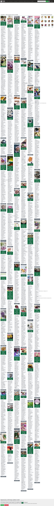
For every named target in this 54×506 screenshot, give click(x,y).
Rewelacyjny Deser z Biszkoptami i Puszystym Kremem (23, 106)
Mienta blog (30, 60)
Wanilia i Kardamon (3, 55)
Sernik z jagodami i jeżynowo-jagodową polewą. (3, 397)
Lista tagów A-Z (16, 1)
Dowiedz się (26, 503)
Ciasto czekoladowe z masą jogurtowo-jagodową (17, 21)
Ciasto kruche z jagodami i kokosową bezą (17, 107)
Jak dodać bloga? (20, 1)
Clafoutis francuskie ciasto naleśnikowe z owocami (23, 226)
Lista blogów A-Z (11, 1)
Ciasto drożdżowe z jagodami (30, 164)
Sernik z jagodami (23, 65)
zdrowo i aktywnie (17, 262)
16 (22, 502)
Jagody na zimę (37, 69)
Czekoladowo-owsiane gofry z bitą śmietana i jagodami (17, 155)
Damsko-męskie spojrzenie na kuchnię (37, 219)
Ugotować (37, 169)
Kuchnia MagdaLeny (30, 233)
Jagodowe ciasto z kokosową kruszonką (30, 369)
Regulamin (27, 1)
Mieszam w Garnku (37, 304)
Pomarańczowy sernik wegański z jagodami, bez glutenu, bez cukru (3, 167)
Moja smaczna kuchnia (30, 320)
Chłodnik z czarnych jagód (17, 269)
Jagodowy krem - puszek (23, 21)
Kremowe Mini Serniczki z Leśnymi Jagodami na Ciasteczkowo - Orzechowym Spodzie (30, 451)
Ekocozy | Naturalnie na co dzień (10, 108)
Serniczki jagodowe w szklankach (3, 252)
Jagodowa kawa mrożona (30, 331)
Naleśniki (37, 482)
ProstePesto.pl (10, 246)
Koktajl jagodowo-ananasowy (3, 320)
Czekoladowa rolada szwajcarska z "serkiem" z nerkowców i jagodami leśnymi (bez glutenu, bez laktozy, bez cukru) (10, 295)
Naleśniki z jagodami (37, 447)
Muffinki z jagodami (37, 137)
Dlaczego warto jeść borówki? (3, 145)
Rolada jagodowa (23, 397)
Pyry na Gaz (3, 345)
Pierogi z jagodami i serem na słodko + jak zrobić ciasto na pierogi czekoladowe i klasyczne (30, 241)
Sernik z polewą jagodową (37, 230)
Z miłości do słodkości (23, 449)
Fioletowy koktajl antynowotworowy (10, 71)
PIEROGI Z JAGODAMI (3, 210)
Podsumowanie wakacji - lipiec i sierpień (30, 69)
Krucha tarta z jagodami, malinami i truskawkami (37, 274)
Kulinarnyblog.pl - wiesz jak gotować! (3, 156)
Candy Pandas (10, 285)
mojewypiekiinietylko (37, 397)
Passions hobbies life (3, 272)
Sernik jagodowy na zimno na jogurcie (23, 432)
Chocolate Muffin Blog (37, 442)
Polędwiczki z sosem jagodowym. (3, 102)
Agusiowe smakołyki (3, 95)
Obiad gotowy (30, 363)
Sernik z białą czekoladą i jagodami (37, 406)
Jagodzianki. (3, 66)
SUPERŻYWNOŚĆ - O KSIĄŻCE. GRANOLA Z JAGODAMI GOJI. (17, 441)
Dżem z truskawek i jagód (10, 452)
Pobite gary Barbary (23, 390)
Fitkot (37, 63)
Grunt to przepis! (24, 347)
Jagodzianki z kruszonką (24, 275)
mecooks (17, 55)
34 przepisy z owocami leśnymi (30, 283)
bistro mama (37, 126)
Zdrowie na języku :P (17, 95)
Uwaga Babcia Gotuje (30, 274)
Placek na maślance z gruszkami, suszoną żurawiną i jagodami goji (37, 359)
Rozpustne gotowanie (3, 432)
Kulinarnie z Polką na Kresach (3, 241)
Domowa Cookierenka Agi (16, 429)
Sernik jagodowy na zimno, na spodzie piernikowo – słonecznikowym (17, 311)
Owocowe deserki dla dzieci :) (17, 61)
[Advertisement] (27, 8)
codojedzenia (30, 193)
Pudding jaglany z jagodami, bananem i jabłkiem (3, 352)
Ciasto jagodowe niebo (10, 118)
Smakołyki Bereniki (17, 143)
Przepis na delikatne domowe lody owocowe (10, 211)
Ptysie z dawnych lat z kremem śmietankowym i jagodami (3, 23)
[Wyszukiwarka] (41, 1)
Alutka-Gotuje (16, 221)
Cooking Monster (30, 85)
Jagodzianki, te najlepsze (30, 25)
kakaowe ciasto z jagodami (23, 148)
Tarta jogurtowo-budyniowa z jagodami (37, 181)
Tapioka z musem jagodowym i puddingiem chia (17, 358)
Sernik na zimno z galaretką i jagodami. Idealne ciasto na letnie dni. (10, 168)
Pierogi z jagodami (23, 187)
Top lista (7, 1)
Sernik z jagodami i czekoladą (10, 340)
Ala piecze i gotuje (24, 421)
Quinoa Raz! (10, 333)
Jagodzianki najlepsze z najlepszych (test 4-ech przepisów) (17, 398)
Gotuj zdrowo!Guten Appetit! (23, 59)
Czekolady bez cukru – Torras (10, 253)
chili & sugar (23, 181)
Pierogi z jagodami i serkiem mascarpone (30, 125)
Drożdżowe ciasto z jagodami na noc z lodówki (23, 314)
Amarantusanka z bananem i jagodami (3, 278)
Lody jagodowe (37, 98)
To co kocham (10, 372)
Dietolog (17, 303)
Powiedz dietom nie (3, 308)
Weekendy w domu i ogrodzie (37, 351)
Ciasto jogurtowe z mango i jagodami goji (37, 26)
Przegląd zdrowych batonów (17, 228)
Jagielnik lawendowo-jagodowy (37, 311)
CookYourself (3, 476)
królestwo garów (37, 87)
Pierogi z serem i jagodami (3, 442)
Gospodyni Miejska (23, 490)
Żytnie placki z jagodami (30, 92)
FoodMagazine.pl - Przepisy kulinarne (24, 98)
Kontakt (32, 1)
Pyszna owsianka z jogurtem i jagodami (10, 26)
